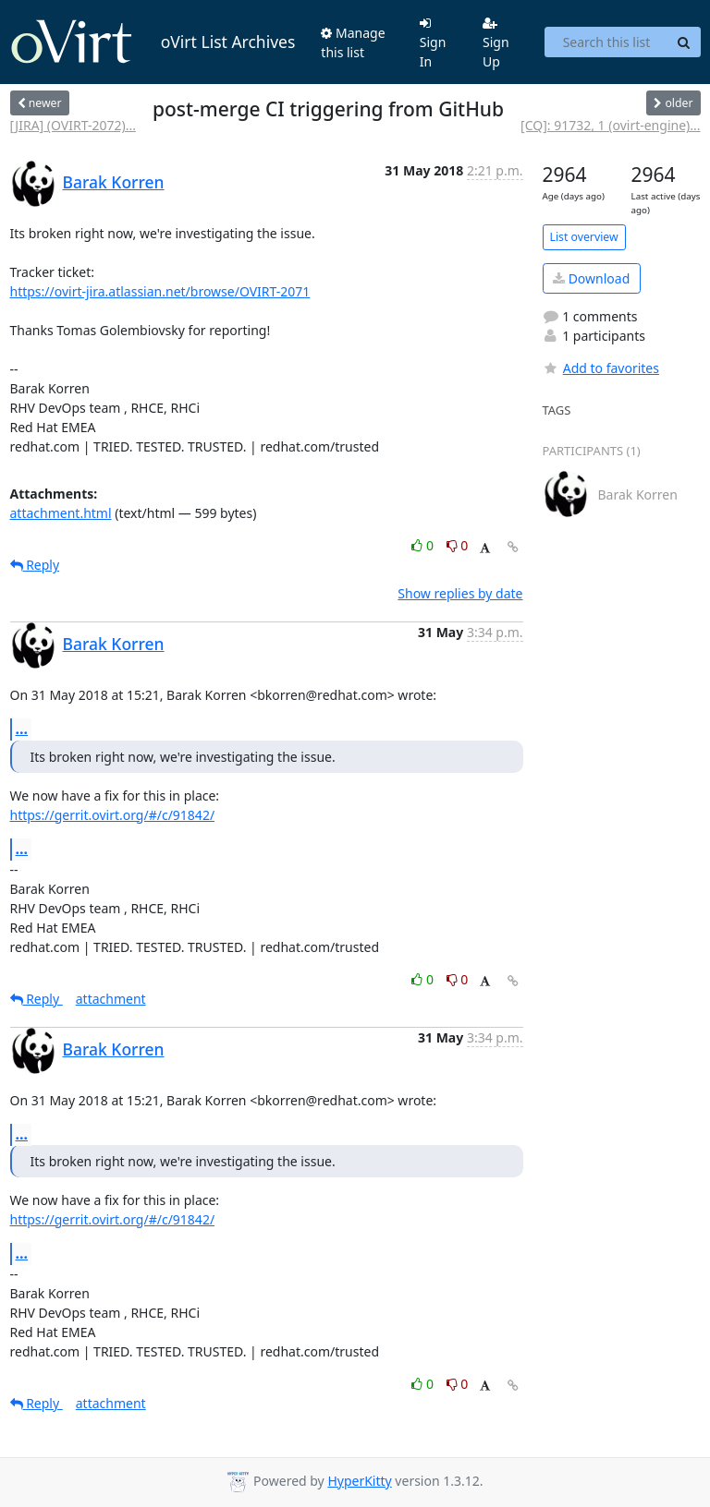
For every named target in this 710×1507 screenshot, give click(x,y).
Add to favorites (601, 368)
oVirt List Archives (153, 42)
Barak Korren (114, 182)
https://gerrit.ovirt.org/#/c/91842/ (112, 815)
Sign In (433, 43)
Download (591, 278)
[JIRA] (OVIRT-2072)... (73, 125)
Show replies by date (460, 593)
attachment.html (61, 513)
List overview (584, 237)
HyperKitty (359, 1480)
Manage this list (353, 42)
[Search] (684, 42)
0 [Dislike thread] (458, 545)
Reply (35, 564)
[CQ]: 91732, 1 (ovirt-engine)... (610, 125)
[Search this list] (606, 42)
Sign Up (496, 43)
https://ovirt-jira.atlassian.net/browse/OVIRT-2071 (160, 291)
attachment (111, 998)
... (22, 728)
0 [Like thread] (423, 545)
